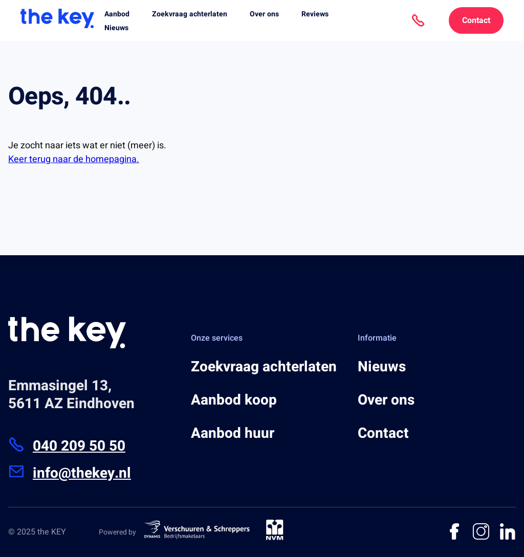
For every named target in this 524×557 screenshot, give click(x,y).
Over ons (264, 14)
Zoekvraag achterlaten (189, 14)
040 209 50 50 (66, 446)
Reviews (315, 14)
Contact (476, 20)
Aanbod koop (234, 400)
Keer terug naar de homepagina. (73, 159)
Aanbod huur (232, 433)
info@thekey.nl (69, 473)
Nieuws (116, 28)
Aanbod (116, 14)
